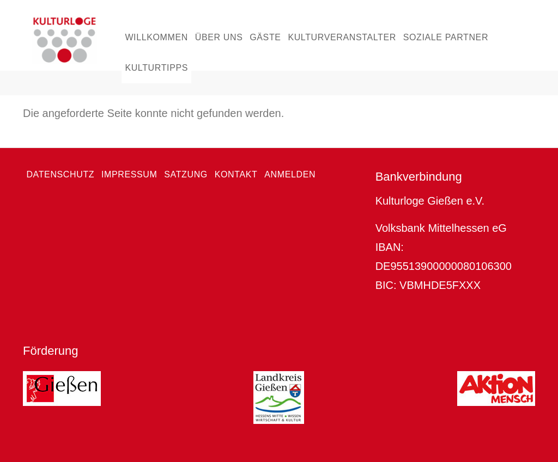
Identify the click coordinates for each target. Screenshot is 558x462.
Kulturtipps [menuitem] (156, 67)
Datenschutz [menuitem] (60, 174)
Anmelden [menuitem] (290, 174)
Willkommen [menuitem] (156, 37)
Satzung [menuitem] (186, 174)
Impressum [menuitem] (129, 174)
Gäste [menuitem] (265, 37)
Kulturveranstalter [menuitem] (342, 37)
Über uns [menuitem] (219, 37)
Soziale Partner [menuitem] (445, 37)
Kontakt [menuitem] (236, 174)
